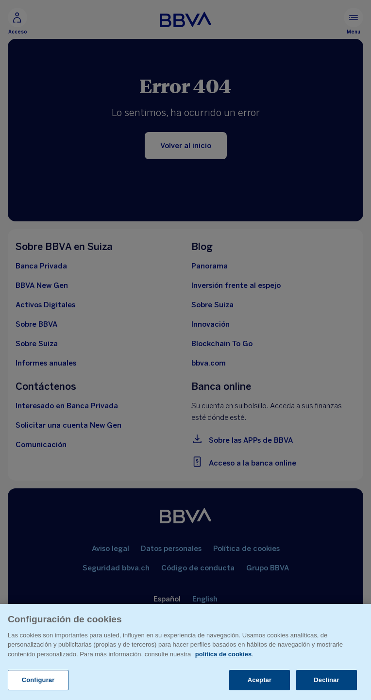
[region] (185, 652)
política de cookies (223, 654)
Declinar (326, 679)
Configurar (38, 679)
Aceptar (259, 679)
